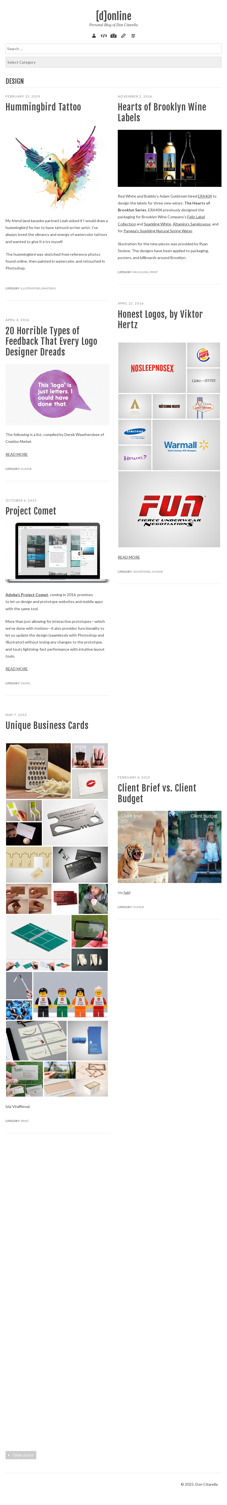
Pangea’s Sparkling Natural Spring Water (158, 230)
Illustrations (30, 288)
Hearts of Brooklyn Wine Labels (162, 112)
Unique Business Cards (47, 725)
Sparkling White (157, 223)
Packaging (141, 271)
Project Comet (31, 511)
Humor (157, 571)
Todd (126, 892)
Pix (113, 35)
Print (154, 271)
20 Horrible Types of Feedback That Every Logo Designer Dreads (51, 341)
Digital (26, 683)
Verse (132, 35)
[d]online (113, 16)
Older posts (19, 1455)
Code (104, 35)
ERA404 (205, 196)
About (94, 35)
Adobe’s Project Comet (27, 594)
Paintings (49, 288)
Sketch (123, 35)
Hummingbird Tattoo (43, 107)
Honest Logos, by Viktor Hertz (160, 319)
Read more (129, 557)
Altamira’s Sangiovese (191, 223)
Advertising (142, 571)
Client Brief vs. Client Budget (157, 793)
